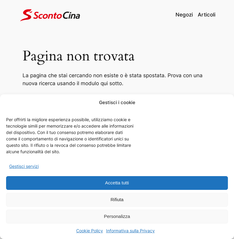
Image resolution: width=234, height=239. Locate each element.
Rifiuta (117, 199)
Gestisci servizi (24, 166)
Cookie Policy (89, 230)
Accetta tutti (117, 182)
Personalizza (117, 216)
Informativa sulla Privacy (130, 230)
